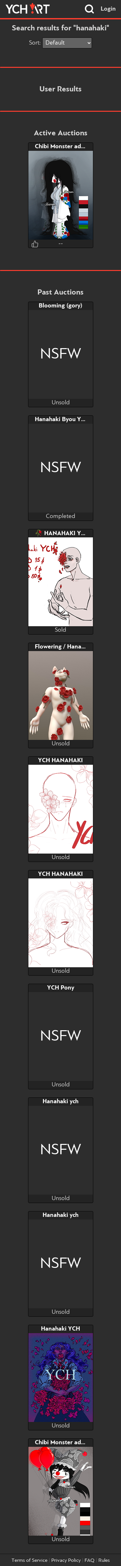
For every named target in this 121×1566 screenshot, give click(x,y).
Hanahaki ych (60, 1101)
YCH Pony (60, 988)
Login (108, 9)
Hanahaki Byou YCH (62, 419)
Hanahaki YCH (60, 1329)
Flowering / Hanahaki (64, 647)
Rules (104, 1560)
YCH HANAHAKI (60, 760)
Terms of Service (29, 1560)
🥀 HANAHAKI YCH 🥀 (66, 533)
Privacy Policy (66, 1560)
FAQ (90, 1560)
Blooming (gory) (60, 306)
